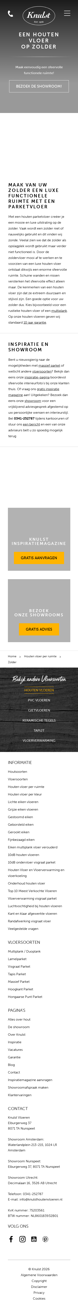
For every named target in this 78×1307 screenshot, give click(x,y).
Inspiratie (14, 1042)
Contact (14, 1072)
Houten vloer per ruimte (40, 656)
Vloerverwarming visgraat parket (32, 898)
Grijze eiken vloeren (23, 809)
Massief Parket (19, 982)
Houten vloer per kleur (25, 794)
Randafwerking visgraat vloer (29, 921)
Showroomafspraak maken (28, 1087)
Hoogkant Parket (20, 989)
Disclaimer (39, 1287)
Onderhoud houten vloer (26, 883)
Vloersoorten (18, 779)
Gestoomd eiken (20, 817)
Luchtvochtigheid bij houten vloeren (35, 906)
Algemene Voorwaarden (39, 1275)
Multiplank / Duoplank (24, 951)
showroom (33, 401)
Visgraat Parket (19, 966)
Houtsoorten (17, 772)
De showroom (19, 1027)
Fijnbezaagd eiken (21, 840)
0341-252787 (33, 1194)
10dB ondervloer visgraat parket (31, 862)
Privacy (39, 1293)
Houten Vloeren (39, 690)
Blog (11, 1065)
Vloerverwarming (39, 741)
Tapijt (39, 730)
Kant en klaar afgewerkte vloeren (32, 914)
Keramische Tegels (39, 720)
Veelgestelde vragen (23, 929)
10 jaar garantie (35, 322)
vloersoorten (42, 371)
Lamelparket (17, 959)
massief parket (49, 365)
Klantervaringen (19, 1095)
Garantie (14, 1057)
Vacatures (15, 1050)
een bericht (31, 424)
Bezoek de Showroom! (39, 84)
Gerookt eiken (18, 832)
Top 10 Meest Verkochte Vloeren (32, 891)
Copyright (39, 1281)
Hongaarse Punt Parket (25, 997)
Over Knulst (16, 1035)
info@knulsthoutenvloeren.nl (41, 1199)
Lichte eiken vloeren (23, 802)
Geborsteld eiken (20, 825)
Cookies (39, 1298)
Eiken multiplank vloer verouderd (32, 847)
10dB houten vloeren (23, 855)
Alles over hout (19, 1019)
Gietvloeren (39, 710)
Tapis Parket (17, 974)
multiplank (59, 311)
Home (12, 656)
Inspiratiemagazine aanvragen (30, 1080)
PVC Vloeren (39, 700)
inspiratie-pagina (37, 377)
